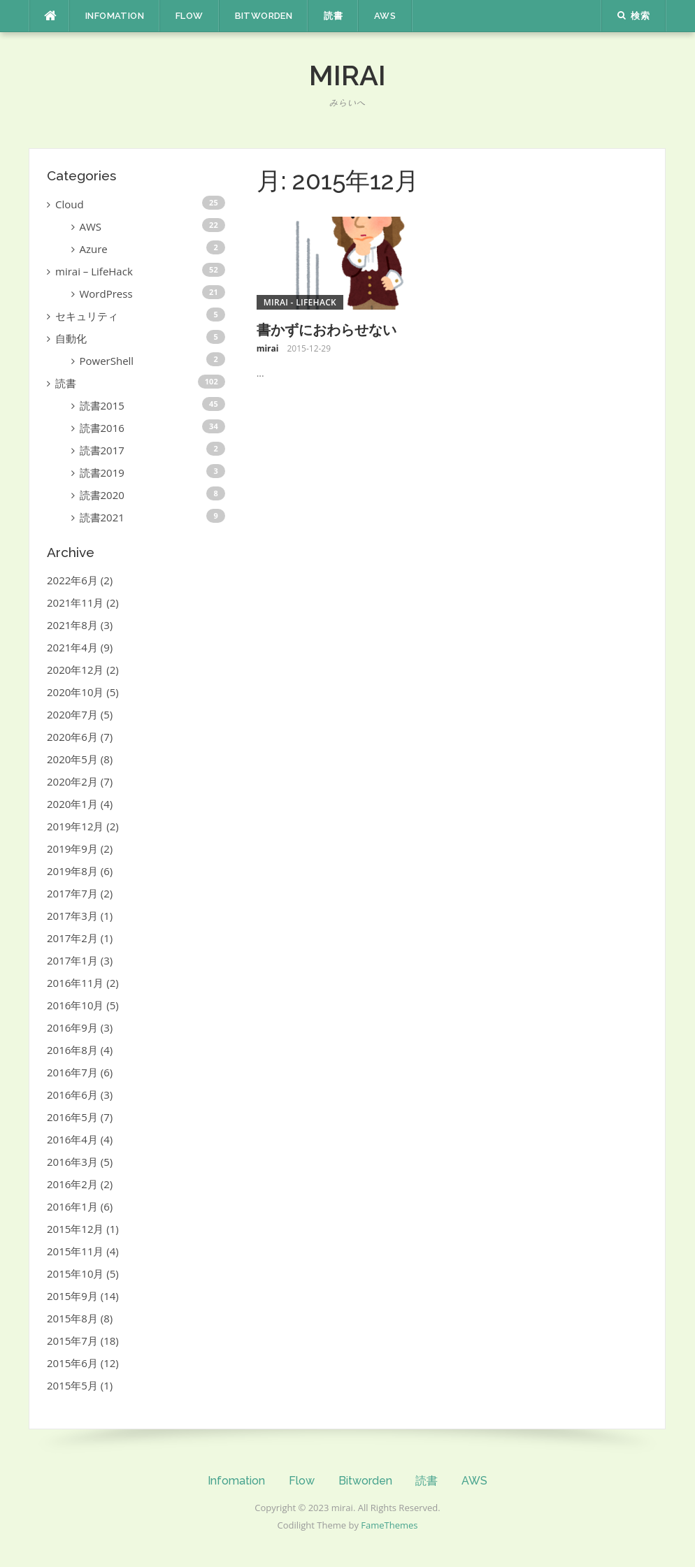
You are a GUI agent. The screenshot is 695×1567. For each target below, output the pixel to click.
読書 (333, 15)
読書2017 (102, 450)
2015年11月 (75, 1251)
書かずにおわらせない (326, 330)
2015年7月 (72, 1341)
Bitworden (264, 15)
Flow (189, 15)
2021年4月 (72, 647)
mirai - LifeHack (300, 302)
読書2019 (102, 472)
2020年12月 (75, 670)
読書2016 (102, 428)
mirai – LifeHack (94, 271)
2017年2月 (72, 938)
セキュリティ (86, 316)
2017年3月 (72, 916)
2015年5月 (72, 1385)
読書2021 (102, 517)
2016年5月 (72, 1117)
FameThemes (389, 1525)
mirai (347, 75)
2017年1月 (72, 960)
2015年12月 (75, 1229)
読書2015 (102, 405)
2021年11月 (75, 602)
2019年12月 (75, 826)
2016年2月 (72, 1184)
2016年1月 (72, 1206)
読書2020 (102, 495)
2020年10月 (75, 692)
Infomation (114, 15)
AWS (385, 15)
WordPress (106, 294)
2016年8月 (72, 1050)
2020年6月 (72, 737)
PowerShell (107, 361)
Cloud (69, 204)
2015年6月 (72, 1363)
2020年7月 (72, 714)
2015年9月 (72, 1296)
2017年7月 (72, 893)
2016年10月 (75, 1005)
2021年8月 (72, 625)
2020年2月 (72, 781)
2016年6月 (72, 1095)
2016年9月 (72, 1027)
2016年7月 (72, 1072)
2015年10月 (75, 1273)
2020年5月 (72, 759)
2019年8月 (72, 871)
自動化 (71, 338)
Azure (94, 249)
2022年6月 (72, 580)
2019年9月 (72, 848)
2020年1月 (72, 804)
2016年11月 (75, 983)
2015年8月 (72, 1318)
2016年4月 (72, 1139)
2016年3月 (72, 1162)
